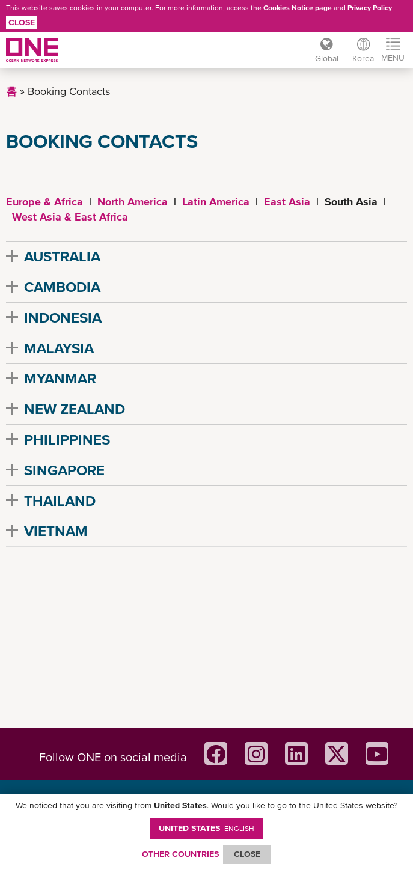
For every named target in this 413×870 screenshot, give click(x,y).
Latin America (215, 201)
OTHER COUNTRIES (180, 854)
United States (206, 828)
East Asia (287, 201)
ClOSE (247, 854)
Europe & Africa (44, 201)
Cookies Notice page (297, 8)
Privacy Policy (369, 8)
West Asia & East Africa (70, 216)
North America (132, 201)
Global (326, 58)
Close (21, 22)
